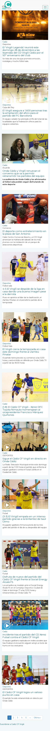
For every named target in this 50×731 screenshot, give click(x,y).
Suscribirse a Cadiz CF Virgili (12, 724)
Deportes (7, 105)
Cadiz (5, 42)
